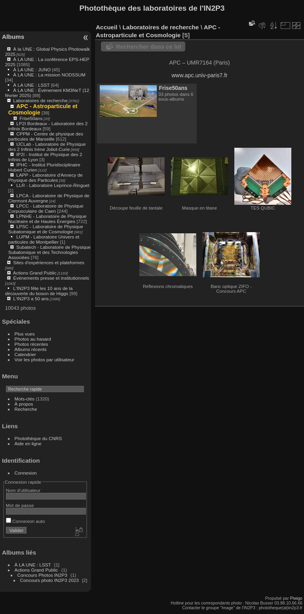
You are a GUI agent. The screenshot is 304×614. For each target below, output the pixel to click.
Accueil (107, 27)
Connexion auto (25, 521)
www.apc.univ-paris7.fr (199, 75)
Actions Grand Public (35, 272)
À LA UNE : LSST (31, 85)
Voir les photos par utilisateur (44, 359)
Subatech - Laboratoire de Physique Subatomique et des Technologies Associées (49, 252)
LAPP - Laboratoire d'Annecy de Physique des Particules (45, 177)
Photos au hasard (33, 338)
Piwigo (296, 598)
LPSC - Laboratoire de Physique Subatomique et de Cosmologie (45, 229)
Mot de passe (20, 505)
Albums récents (31, 349)
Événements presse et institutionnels (51, 277)
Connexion (26, 472)
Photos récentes (31, 344)
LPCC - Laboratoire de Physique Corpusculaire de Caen (46, 208)
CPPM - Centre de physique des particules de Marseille (45, 136)
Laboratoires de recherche (40, 100)
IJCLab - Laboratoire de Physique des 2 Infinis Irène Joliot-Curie (47, 146)
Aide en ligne (28, 443)
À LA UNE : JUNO (32, 69)
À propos (24, 403)
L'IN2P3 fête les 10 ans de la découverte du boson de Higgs (39, 291)
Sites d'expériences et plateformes (48, 262)
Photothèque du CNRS (38, 438)
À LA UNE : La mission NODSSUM (49, 74)
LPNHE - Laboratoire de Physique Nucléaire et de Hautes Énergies (47, 219)
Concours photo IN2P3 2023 (49, 580)
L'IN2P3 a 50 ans (31, 298)
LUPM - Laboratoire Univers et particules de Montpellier (43, 239)
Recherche (26, 409)
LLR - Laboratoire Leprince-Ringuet (52, 185)
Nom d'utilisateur (23, 490)
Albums (13, 36)
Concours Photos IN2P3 (42, 575)
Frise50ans (30, 118)
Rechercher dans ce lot (148, 46)
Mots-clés (24, 398)
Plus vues (25, 333)
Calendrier (25, 354)
